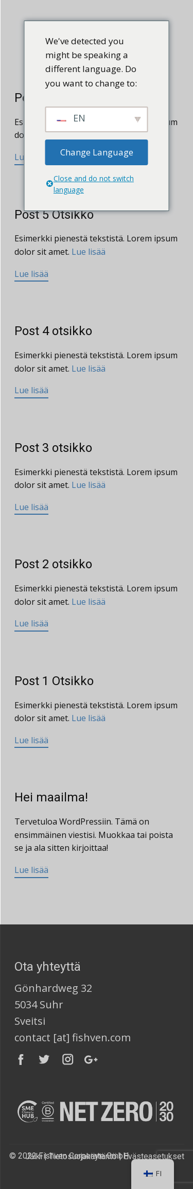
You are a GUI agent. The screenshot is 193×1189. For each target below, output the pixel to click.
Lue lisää (89, 251)
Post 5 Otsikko (54, 214)
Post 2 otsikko (53, 564)
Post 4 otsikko (53, 331)
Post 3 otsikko (53, 448)
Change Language (96, 152)
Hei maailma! (51, 797)
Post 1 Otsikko (54, 681)
